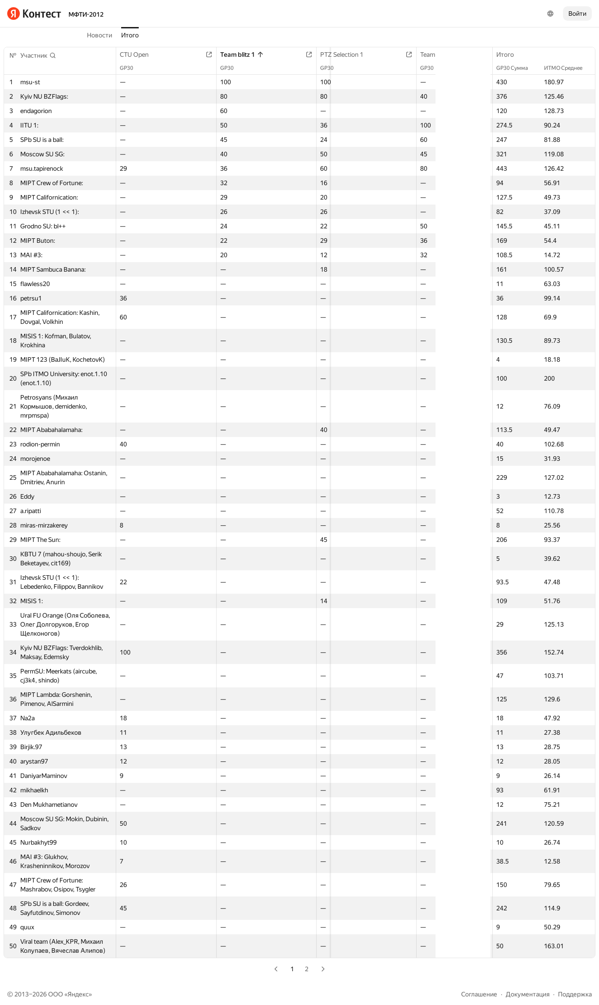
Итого (130, 35)
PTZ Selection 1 (318, 54)
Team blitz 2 (485, 54)
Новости (99, 35)
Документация (527, 994)
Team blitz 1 (228, 54)
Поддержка (575, 994)
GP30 (131, 68)
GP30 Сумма (516, 68)
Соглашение (479, 994)
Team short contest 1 (412, 54)
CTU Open (139, 54)
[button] (38, 55)
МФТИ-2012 (86, 14)
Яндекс (78, 994)
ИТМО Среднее (567, 68)
